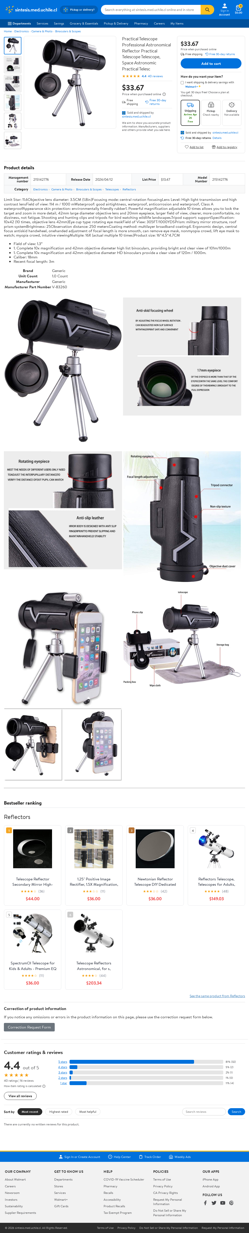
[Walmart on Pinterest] (231, 1203)
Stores (58, 1186)
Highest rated (58, 1111)
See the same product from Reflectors (217, 996)
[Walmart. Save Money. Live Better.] (31, 9)
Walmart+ (61, 1199)
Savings (59, 23)
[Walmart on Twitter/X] (214, 1203)
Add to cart (211, 63)
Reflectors (129, 189)
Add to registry (224, 147)
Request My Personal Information (167, 1201)
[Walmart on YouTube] (222, 1203)
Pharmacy (141, 23)
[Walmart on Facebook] (205, 1203)
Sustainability (14, 1206)
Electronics (21, 31)
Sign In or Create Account (79, 1157)
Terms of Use (162, 1179)
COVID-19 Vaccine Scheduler (124, 1179)
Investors (11, 1199)
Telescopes (112, 189)
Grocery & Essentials (84, 23)
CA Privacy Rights (165, 1192)
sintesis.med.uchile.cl (136, 116)
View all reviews (20, 1096)
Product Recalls (114, 1206)
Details (217, 138)
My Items (176, 23)
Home (8, 31)
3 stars (62, 1072)
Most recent (30, 1111)
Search (236, 1111)
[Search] (207, 10)
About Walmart (15, 1179)
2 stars (62, 1078)
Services (42, 23)
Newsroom (12, 1192)
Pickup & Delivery (116, 23)
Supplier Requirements (20, 1212)
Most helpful (87, 1111)
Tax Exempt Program (118, 1212)
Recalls (108, 1192)
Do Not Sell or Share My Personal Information (169, 1212)
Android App (211, 1186)
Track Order (150, 1157)
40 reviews (155, 76)
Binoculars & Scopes (68, 31)
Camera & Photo (42, 31)
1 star (63, 1083)
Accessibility (112, 1199)
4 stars (62, 1067)
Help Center (119, 1157)
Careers (159, 23)
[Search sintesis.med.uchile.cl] (151, 10)
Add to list (194, 147)
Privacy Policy (163, 1186)
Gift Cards (61, 1206)
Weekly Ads (180, 1157)
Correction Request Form (29, 1027)
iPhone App (210, 1179)
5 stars (62, 1061)
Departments (19, 23)
